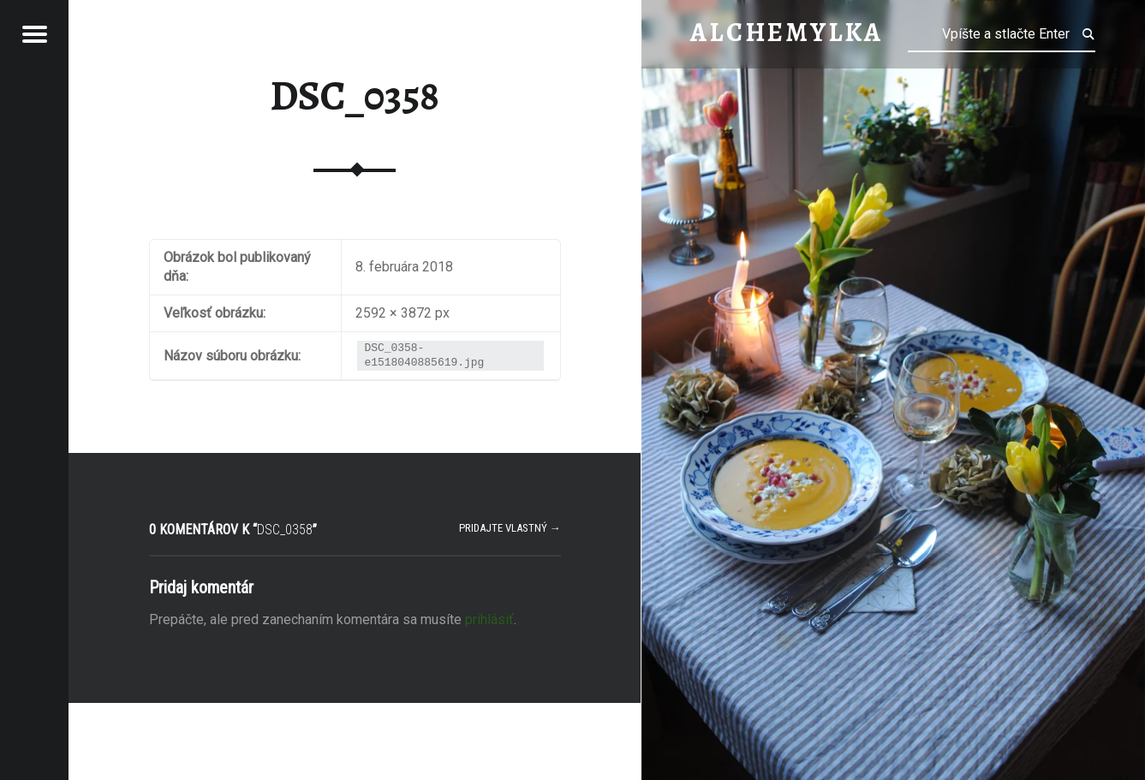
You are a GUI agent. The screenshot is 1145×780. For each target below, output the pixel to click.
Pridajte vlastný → (510, 527)
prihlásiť (489, 619)
